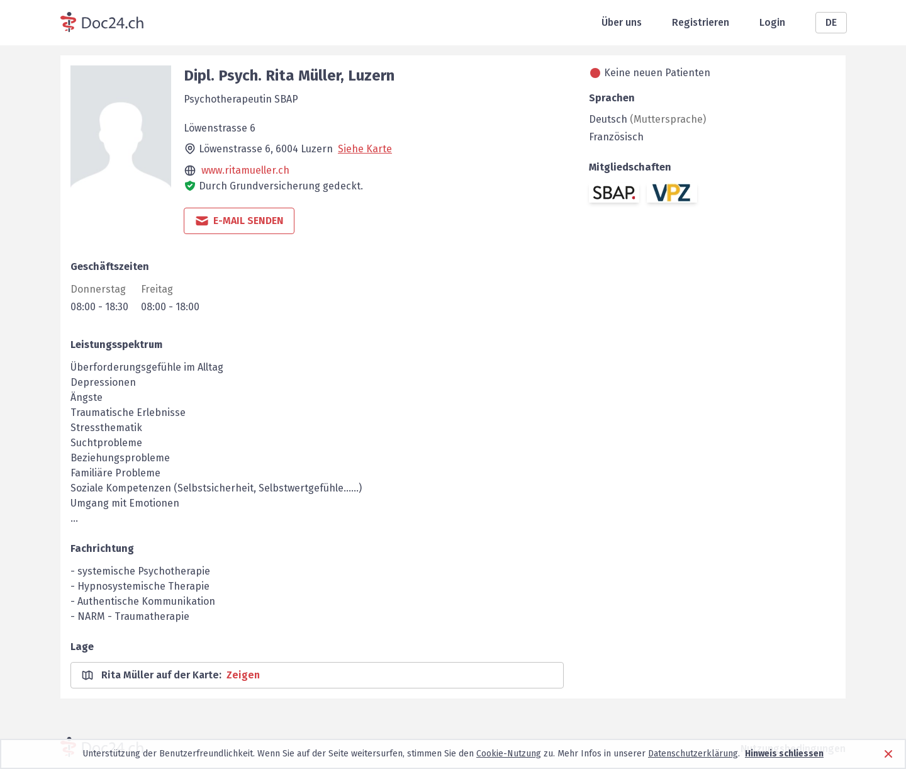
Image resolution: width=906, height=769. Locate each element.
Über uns (621, 22)
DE (831, 22)
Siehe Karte (365, 149)
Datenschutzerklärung (693, 753)
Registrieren (700, 22)
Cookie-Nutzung (508, 753)
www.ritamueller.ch (245, 170)
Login (772, 22)
